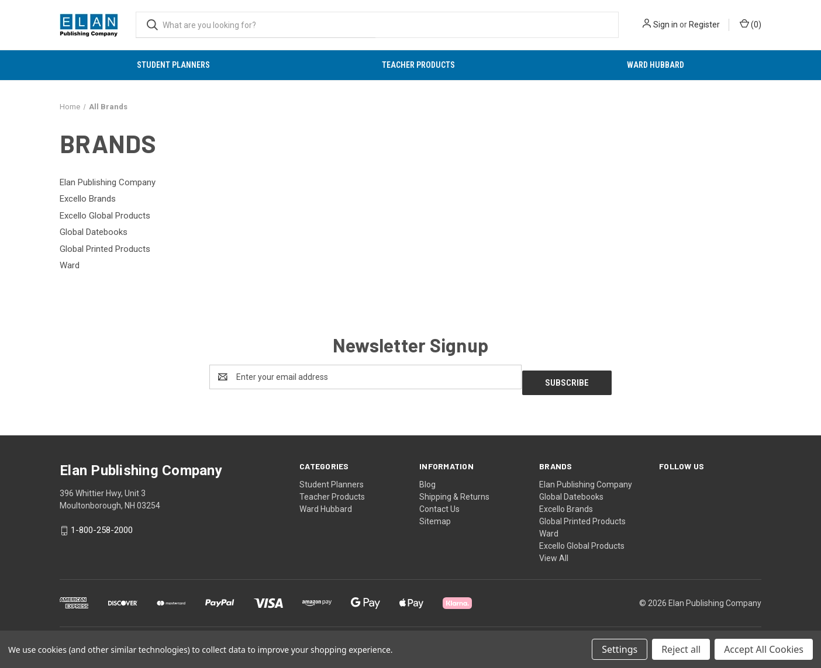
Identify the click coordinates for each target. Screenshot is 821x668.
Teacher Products (418, 65)
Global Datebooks (571, 491)
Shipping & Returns (454, 491)
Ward (548, 527)
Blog (427, 478)
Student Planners (173, 65)
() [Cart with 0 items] (750, 24)
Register (704, 24)
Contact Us (439, 503)
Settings (619, 649)
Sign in (665, 24)
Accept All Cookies (763, 649)
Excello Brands (566, 503)
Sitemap (435, 515)
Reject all (681, 649)
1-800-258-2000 (102, 525)
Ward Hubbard (655, 65)
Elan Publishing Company (585, 478)
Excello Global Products (582, 540)
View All (553, 552)
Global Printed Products (582, 515)
